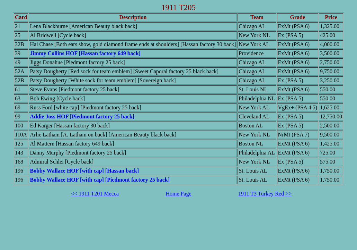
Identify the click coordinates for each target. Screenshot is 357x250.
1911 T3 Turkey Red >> (265, 194)
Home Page (178, 194)
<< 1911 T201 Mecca (95, 194)
